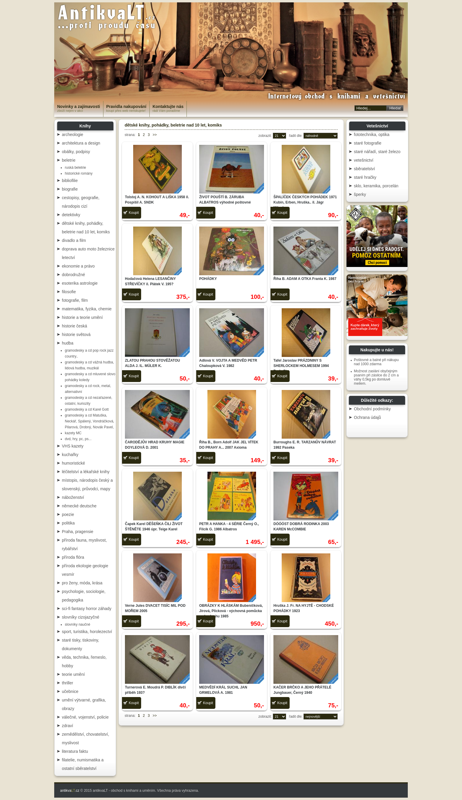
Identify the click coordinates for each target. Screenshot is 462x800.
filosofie (69, 291)
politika (68, 523)
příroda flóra (73, 557)
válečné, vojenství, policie (85, 717)
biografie (70, 189)
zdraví (67, 725)
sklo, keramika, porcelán (376, 185)
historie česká (74, 326)
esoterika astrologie (80, 283)
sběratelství (364, 168)
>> (155, 135)
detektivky (71, 214)
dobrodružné (73, 274)
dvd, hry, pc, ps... (78, 439)
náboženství (73, 497)
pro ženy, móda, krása (82, 583)
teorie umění (73, 674)
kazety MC (73, 433)
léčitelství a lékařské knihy (86, 471)
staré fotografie (367, 143)
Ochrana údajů (367, 417)
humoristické (73, 463)
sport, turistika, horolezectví (87, 631)
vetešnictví (363, 160)
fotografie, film (75, 300)
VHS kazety (72, 446)
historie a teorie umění (82, 317)
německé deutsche (79, 506)
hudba (67, 343)
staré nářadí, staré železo (377, 151)
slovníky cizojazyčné (80, 617)
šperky (360, 194)
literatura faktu (75, 751)
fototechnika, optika (372, 134)
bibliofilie (70, 180)
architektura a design (81, 143)
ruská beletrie (75, 167)
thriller (67, 683)
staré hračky (365, 177)
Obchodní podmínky (372, 408)
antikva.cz (69, 790)
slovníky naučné (77, 624)
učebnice (70, 691)
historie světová (76, 334)
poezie (68, 514)
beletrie (68, 160)
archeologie (72, 134)
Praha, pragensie (77, 531)
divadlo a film (74, 240)
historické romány (79, 173)
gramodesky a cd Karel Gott (87, 409)
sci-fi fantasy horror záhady (86, 608)
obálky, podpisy (76, 151)
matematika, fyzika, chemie (87, 308)
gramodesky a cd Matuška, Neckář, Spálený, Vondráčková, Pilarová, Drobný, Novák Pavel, (89, 421)
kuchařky (70, 454)
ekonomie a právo (78, 266)
